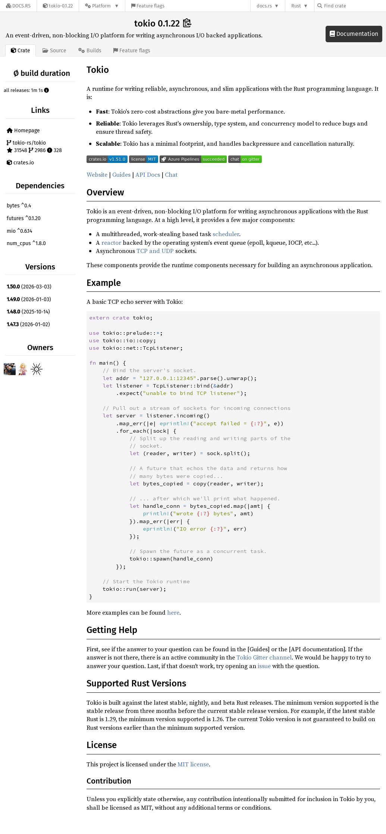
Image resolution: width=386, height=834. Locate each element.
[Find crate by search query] (354, 6)
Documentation (354, 33)
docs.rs (264, 6)
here (173, 612)
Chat (171, 174)
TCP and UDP (155, 251)
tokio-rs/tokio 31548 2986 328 (34, 147)
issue (264, 666)
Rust (296, 6)
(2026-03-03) (29, 287)
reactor (111, 242)
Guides (121, 174)
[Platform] (102, 6)
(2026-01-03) (29, 299)
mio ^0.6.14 (19, 231)
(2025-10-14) (28, 312)
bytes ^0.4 (19, 206)
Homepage (23, 130)
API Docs (147, 174)
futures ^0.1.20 (24, 218)
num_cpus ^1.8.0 (26, 243)
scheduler (226, 234)
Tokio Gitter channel (264, 657)
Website (97, 174)
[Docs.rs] (18, 6)
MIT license (193, 764)
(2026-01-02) (28, 324)
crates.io (20, 163)
